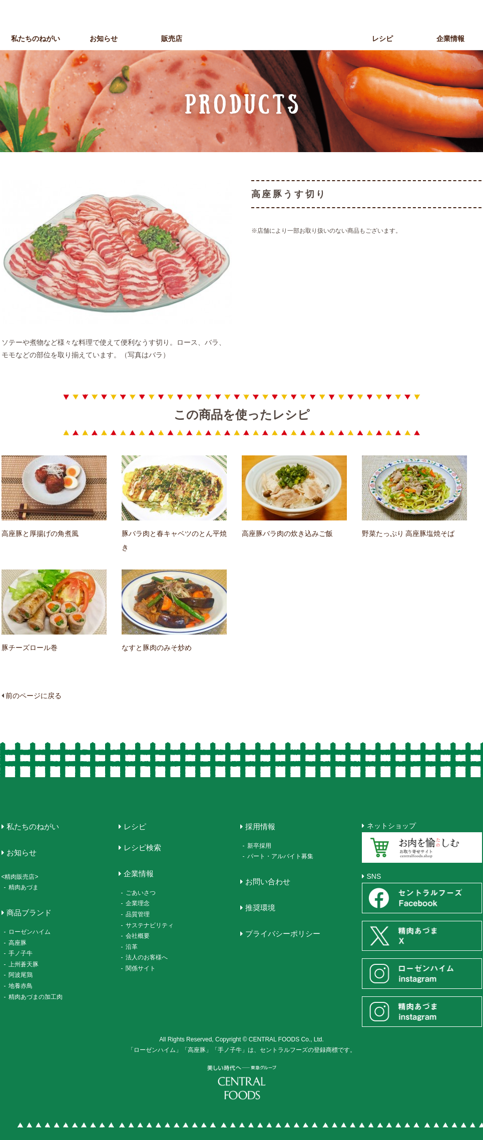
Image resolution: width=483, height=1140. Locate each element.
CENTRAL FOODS (244, 29)
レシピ (382, 39)
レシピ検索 (142, 847)
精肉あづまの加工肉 (36, 996)
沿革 (132, 946)
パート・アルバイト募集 (280, 856)
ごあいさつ (141, 892)
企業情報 (139, 873)
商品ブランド (314, 39)
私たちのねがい (35, 39)
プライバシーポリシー (282, 933)
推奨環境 (260, 907)
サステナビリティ (150, 925)
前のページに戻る (34, 696)
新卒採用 (259, 845)
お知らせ (104, 39)
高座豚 (18, 942)
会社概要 (138, 935)
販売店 (171, 39)
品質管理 (138, 914)
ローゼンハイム (30, 931)
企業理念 (138, 903)
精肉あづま (24, 887)
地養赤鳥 (21, 985)
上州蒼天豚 (24, 964)
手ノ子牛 (21, 953)
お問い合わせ (267, 881)
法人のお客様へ (147, 957)
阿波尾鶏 (21, 974)
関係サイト (141, 968)
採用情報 (260, 826)
